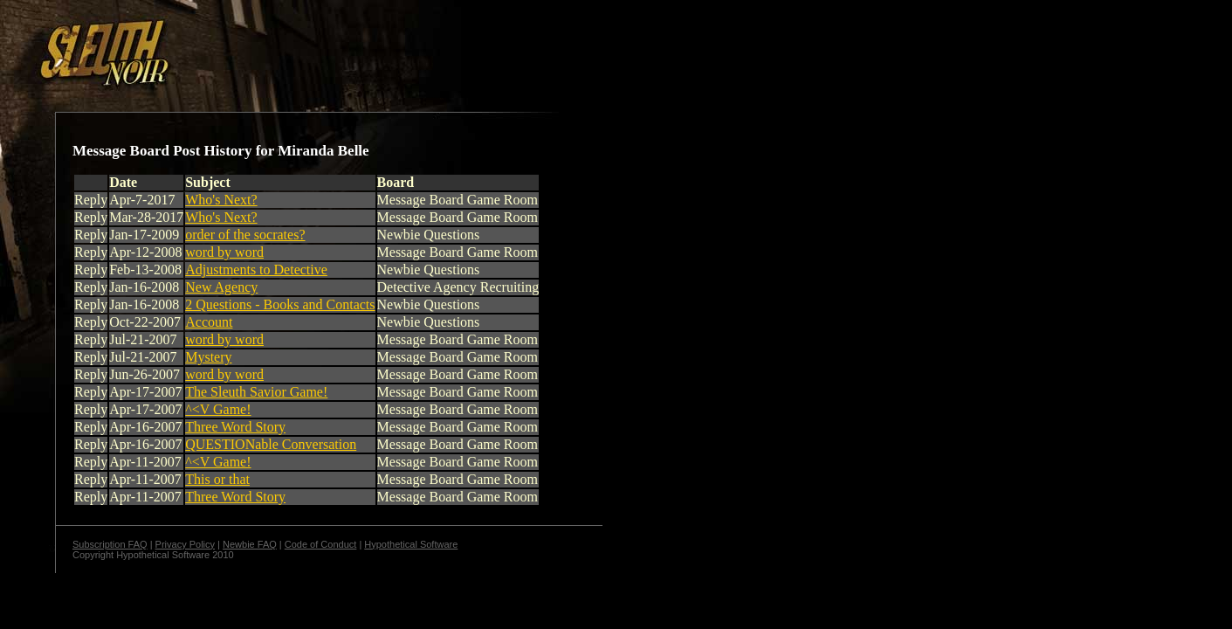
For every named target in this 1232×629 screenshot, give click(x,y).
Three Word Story (235, 426)
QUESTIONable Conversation (270, 444)
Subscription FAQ (110, 544)
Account (208, 321)
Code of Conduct (321, 544)
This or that (217, 479)
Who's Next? (221, 199)
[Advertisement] (303, 46)
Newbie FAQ (250, 544)
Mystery (208, 356)
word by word (224, 252)
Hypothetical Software (411, 544)
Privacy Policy (185, 544)
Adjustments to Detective (256, 269)
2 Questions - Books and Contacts (280, 304)
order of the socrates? (245, 234)
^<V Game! (218, 409)
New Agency (221, 287)
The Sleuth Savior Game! (256, 391)
